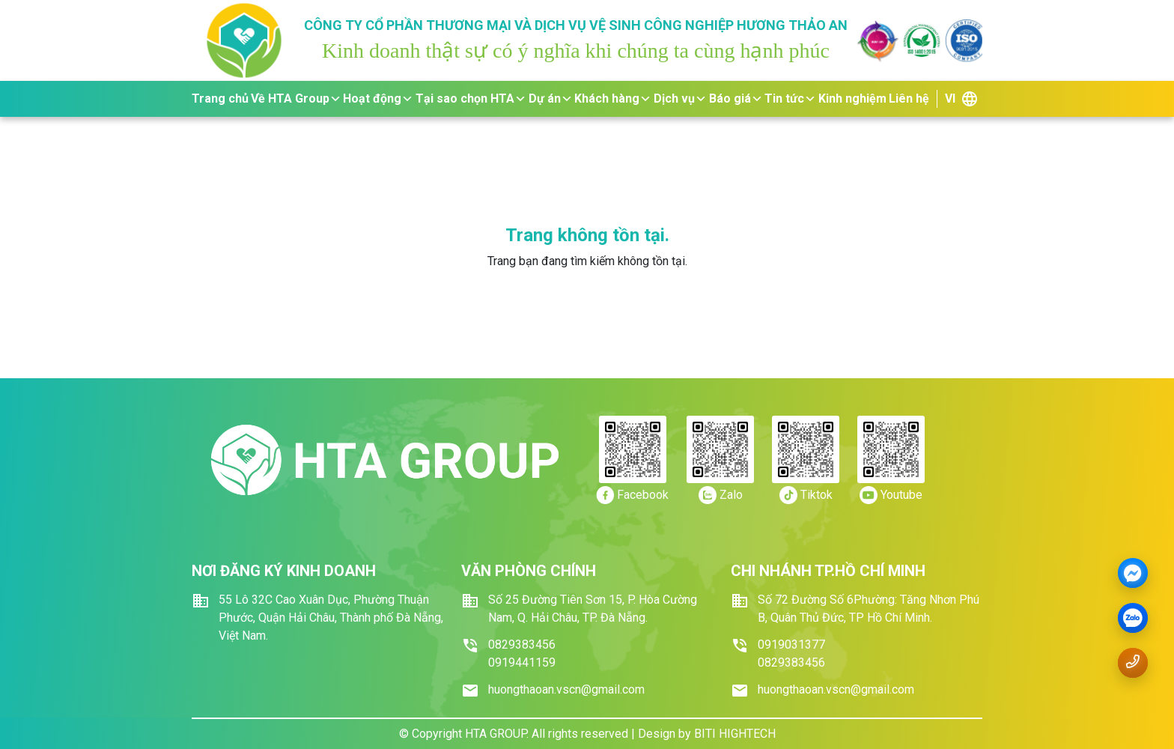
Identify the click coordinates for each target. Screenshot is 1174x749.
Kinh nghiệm (852, 98)
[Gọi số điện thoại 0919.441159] (1133, 662)
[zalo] (1133, 618)
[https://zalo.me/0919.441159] (721, 495)
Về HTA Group (296, 98)
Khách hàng (612, 98)
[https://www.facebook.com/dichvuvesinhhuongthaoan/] (632, 495)
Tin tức (790, 98)
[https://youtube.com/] (891, 495)
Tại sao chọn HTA (471, 98)
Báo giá (736, 98)
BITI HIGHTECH (735, 734)
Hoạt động (378, 98)
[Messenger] (1133, 573)
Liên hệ (909, 98)
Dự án (551, 98)
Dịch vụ (680, 98)
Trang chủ (220, 98)
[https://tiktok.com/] (806, 495)
